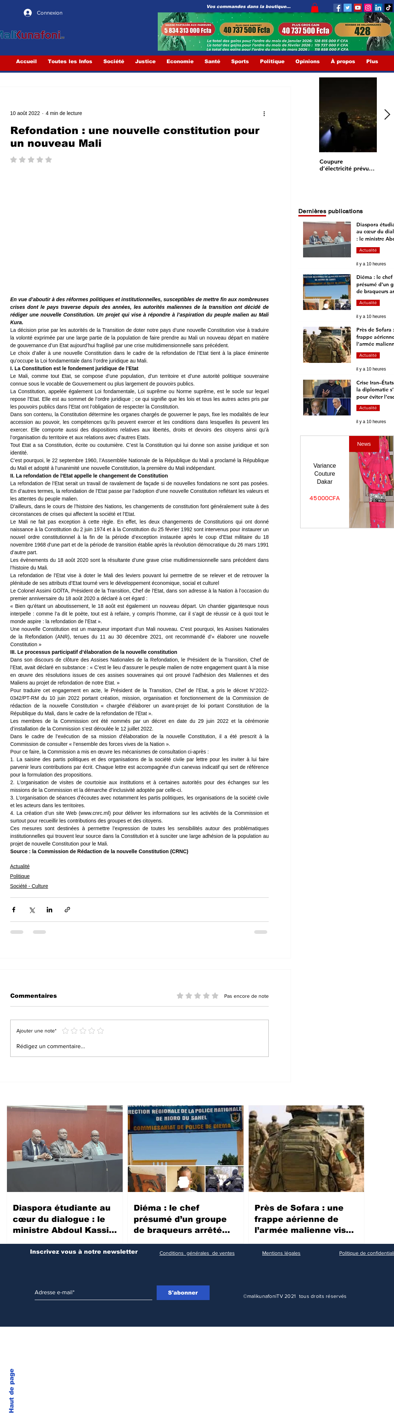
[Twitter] (348, 8)
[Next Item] (387, 115)
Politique (20, 876)
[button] (315, 7)
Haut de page (11, 1391)
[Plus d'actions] (264, 113)
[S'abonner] (183, 1292)
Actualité (20, 866)
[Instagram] (368, 8)
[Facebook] (337, 8)
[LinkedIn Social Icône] (378, 8)
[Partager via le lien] (67, 909)
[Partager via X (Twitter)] (31, 909)
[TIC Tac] (389, 8)
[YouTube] (358, 8)
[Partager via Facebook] (13, 909)
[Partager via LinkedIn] (49, 909)
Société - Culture (29, 886)
